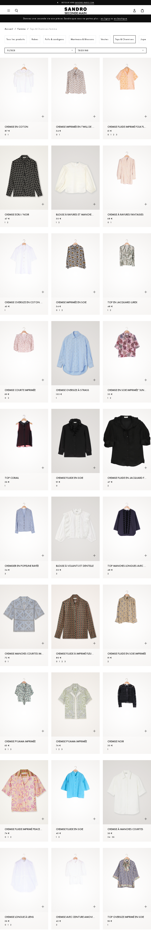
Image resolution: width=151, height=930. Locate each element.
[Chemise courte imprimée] (24, 362)
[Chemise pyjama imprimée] (24, 713)
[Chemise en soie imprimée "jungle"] (127, 362)
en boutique (120, 18)
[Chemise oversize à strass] (75, 362)
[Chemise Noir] (127, 713)
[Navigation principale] (9, 10)
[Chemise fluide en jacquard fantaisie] (127, 449)
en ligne (105, 18)
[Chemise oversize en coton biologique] (24, 274)
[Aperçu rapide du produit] (43, 117)
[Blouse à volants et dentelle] (75, 537)
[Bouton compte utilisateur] (134, 10)
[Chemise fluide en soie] (75, 449)
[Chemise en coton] (24, 98)
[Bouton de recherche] (16, 10)
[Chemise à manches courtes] (127, 801)
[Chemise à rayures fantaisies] (127, 186)
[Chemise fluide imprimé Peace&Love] (24, 801)
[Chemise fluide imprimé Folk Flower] (127, 98)
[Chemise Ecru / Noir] (24, 186)
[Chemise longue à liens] (24, 888)
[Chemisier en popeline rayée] (24, 537)
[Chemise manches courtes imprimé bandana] (24, 625)
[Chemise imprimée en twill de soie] (75, 98)
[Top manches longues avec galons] (127, 537)
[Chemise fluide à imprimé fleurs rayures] (75, 625)
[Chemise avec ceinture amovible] (75, 888)
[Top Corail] (24, 449)
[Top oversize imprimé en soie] (127, 888)
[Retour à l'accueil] (75, 10)
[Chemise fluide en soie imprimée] (127, 625)
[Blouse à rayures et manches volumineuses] (75, 186)
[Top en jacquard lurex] (127, 274)
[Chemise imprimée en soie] (75, 274)
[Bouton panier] (142, 10)
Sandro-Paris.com (84, 3)
